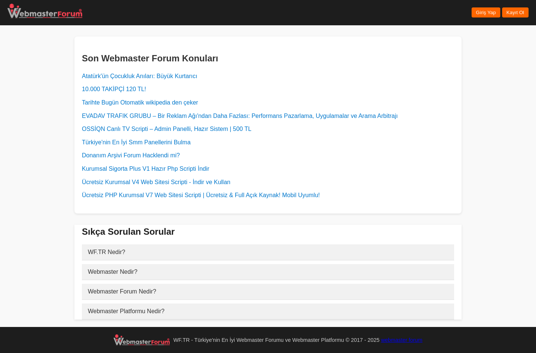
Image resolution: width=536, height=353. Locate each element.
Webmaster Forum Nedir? (122, 291)
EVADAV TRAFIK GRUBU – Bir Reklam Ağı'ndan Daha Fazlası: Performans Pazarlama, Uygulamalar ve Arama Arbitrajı (240, 116)
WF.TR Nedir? (106, 252)
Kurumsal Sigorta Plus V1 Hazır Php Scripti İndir (145, 169)
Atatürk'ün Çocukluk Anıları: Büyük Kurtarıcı (139, 76)
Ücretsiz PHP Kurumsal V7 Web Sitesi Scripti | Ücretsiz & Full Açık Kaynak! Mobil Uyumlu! (201, 195)
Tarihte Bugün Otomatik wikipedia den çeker (140, 102)
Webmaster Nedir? (112, 272)
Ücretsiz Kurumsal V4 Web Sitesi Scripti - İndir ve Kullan (156, 182)
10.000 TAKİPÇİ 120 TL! (114, 89)
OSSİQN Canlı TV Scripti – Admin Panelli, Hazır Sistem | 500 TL (166, 129)
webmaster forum (401, 340)
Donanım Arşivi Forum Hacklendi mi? (131, 155)
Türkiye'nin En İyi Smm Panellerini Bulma (136, 142)
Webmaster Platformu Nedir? (126, 311)
